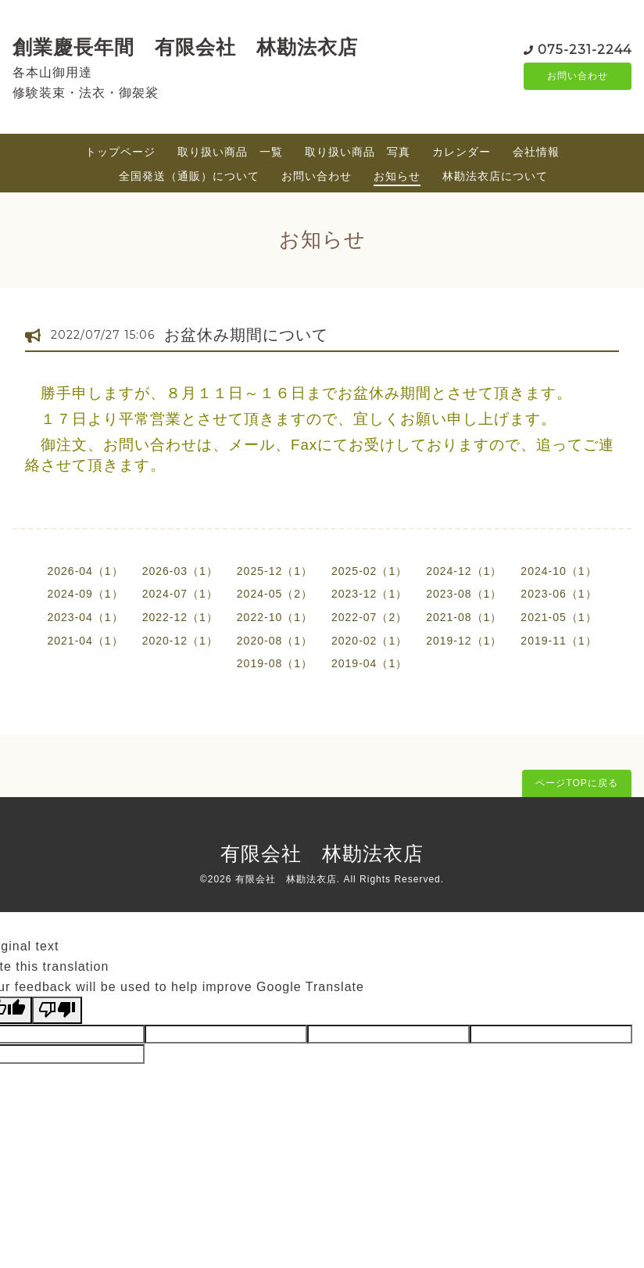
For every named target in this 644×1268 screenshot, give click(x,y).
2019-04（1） (369, 663)
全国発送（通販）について (189, 176)
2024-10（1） (558, 571)
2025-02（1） (369, 571)
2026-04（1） (85, 571)
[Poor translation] (57, 1010)
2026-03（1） (180, 571)
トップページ (120, 151)
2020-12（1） (180, 640)
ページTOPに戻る (576, 783)
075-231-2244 (584, 48)
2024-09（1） (85, 593)
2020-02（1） (369, 640)
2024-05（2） (275, 593)
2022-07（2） (369, 617)
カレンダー (461, 151)
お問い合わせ (577, 76)
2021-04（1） (85, 640)
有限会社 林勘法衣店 (322, 853)
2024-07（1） (180, 593)
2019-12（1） (464, 640)
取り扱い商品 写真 (357, 151)
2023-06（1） (558, 593)
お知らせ (397, 176)
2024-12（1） (464, 571)
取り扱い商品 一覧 (230, 151)
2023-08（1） (464, 593)
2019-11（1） (558, 640)
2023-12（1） (369, 593)
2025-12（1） (275, 571)
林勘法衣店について (495, 176)
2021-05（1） (558, 617)
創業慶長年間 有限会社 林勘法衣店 (185, 47)
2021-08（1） (464, 617)
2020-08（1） (275, 640)
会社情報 (536, 151)
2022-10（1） (275, 617)
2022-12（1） (180, 617)
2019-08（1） (275, 663)
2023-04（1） (85, 617)
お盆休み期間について (246, 334)
